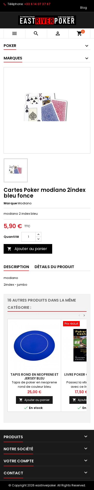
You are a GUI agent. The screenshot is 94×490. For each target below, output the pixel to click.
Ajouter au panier (27, 248)
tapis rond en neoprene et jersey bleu (34, 376)
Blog (83, 8)
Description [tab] (16, 267)
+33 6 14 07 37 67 (37, 4)
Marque (10, 203)
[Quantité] (28, 237)
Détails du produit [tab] (54, 267)
